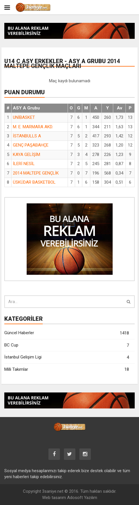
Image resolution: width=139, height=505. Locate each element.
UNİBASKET (24, 117)
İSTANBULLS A (27, 136)
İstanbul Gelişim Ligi (66, 357)
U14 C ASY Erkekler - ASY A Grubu (62, 63)
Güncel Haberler (66, 333)
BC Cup (66, 345)
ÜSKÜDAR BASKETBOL (34, 182)
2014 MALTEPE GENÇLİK (36, 173)
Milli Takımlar (66, 369)
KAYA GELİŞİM (26, 154)
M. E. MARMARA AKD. (33, 126)
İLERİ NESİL (24, 163)
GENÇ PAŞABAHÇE (30, 145)
